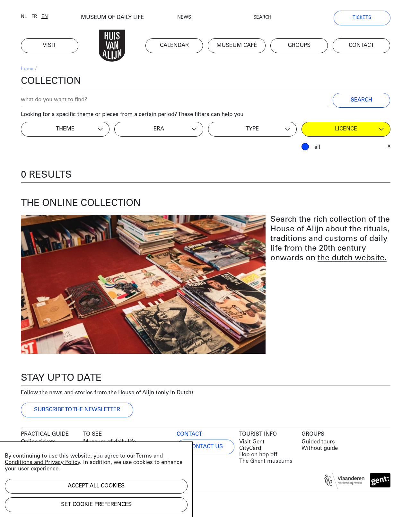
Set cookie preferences (96, 504)
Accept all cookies (96, 486)
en (44, 16)
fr (34, 16)
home (27, 69)
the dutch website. (352, 258)
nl (24, 16)
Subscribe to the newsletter (77, 410)
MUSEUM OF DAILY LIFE (112, 17)
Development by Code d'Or (55, 506)
